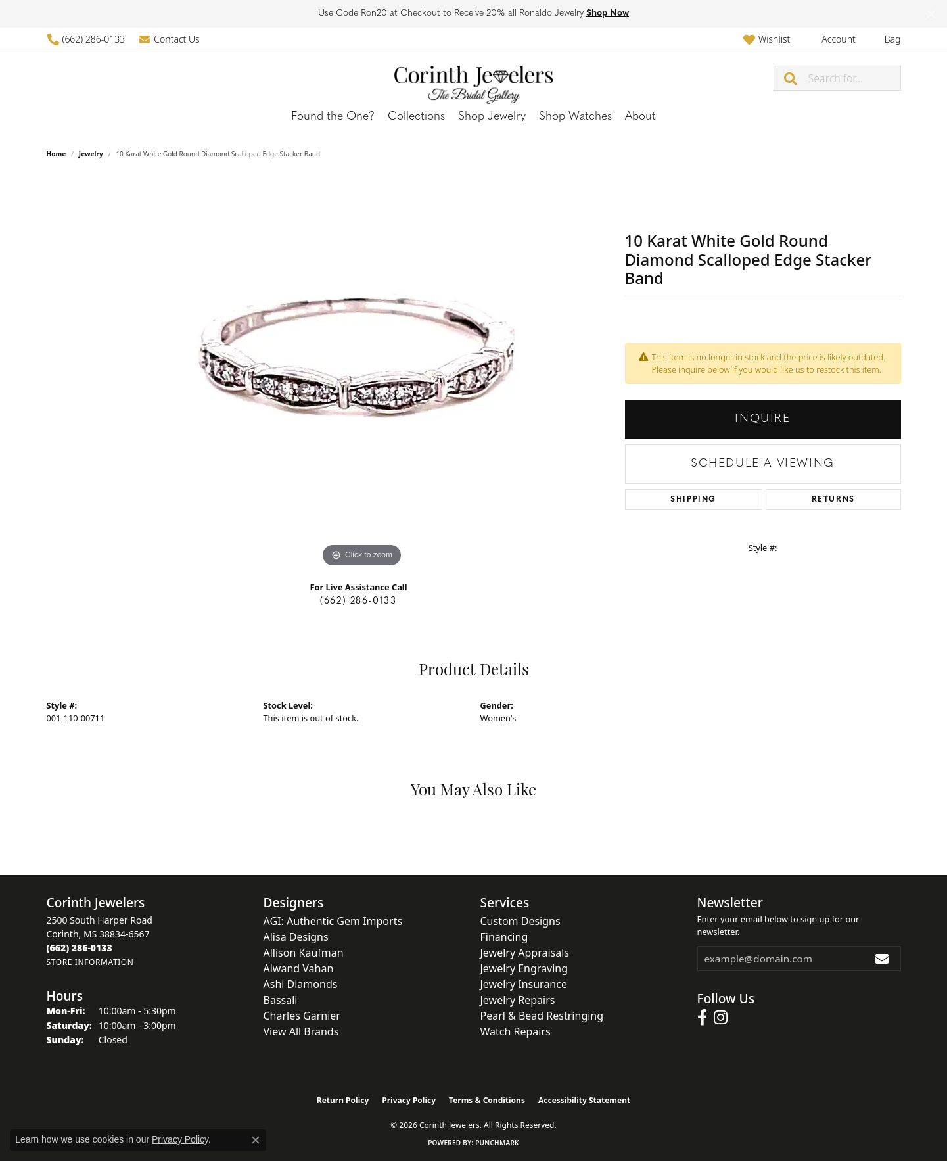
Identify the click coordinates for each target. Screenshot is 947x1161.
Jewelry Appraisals (524, 952)
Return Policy (343, 1100)
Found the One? (333, 116)
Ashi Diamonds (301, 984)
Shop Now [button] (607, 13)
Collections (416, 116)
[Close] (931, 14)
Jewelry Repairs (517, 1000)
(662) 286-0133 (358, 601)
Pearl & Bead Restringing (542, 1015)
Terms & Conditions (487, 1100)
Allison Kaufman (304, 952)
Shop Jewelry (492, 116)
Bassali (281, 1000)
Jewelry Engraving (524, 968)
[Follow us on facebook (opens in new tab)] (702, 1018)
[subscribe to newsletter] (882, 958)
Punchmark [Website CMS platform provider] (497, 1142)
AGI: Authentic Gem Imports (333, 921)
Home (56, 153)
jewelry (91, 153)
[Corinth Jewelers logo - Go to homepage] (474, 78)
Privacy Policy (409, 1100)
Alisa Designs (296, 937)
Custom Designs (520, 921)
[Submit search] (791, 78)
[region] (362, 373)
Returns (833, 500)
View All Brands (301, 1031)
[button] (767, 39)
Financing (504, 937)
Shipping (693, 500)
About (640, 116)
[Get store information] (90, 962)
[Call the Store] (79, 947)
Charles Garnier (302, 1015)
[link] (86, 39)
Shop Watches (575, 116)
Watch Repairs (515, 1031)
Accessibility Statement (584, 1100)
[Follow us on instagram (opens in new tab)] (721, 1018)
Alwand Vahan (299, 968)
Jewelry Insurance (523, 984)
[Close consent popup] (256, 1140)
